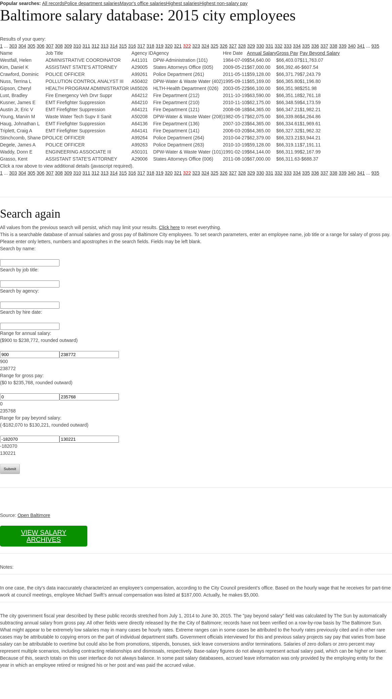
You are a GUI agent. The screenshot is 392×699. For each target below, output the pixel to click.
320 (169, 46)
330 (260, 46)
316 (132, 46)
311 (86, 46)
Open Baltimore (33, 515)
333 (288, 46)
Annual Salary (261, 53)
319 (159, 46)
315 (123, 46)
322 (187, 46)
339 (342, 46)
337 (324, 46)
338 (333, 46)
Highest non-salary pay (224, 3)
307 (49, 46)
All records (53, 3)
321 (178, 46)
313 (104, 46)
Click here (169, 227)
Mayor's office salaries (143, 3)
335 (306, 46)
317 (141, 46)
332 (278, 46)
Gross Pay (287, 53)
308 (59, 46)
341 (361, 46)
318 (150, 46)
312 (95, 46)
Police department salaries (92, 3)
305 (31, 46)
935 (375, 46)
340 (352, 46)
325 (214, 46)
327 (232, 46)
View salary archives (43, 536)
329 (251, 46)
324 (205, 46)
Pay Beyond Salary (320, 53)
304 (22, 46)
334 (297, 46)
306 (40, 46)
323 (196, 46)
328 (242, 46)
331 (269, 46)
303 (13, 46)
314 (114, 46)
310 (77, 46)
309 (68, 46)
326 (223, 46)
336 (315, 46)
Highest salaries (183, 3)
